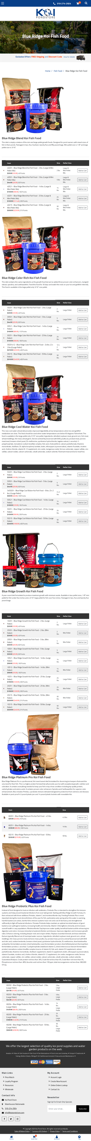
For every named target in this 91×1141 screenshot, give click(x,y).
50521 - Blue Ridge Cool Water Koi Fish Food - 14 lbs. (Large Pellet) (30, 501)
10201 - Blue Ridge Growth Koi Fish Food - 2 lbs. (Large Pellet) (28, 622)
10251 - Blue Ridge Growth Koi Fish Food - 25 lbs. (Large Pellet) (29, 678)
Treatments (80, 1053)
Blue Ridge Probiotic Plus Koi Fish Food (26, 906)
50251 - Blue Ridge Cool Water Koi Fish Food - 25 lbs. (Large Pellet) (30, 510)
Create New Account (59, 1081)
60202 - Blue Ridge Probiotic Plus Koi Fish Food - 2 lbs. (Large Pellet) (27, 986)
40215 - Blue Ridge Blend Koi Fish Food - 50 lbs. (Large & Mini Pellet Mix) (29, 206)
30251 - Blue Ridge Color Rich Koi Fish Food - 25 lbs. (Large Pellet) (29, 337)
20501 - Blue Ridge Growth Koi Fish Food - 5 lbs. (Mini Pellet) (28, 641)
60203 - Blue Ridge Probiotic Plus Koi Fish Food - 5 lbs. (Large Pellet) (27, 996)
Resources (9, 1085)
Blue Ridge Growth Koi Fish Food (22, 591)
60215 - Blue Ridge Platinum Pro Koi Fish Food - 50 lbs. (30, 834)
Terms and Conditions (70, 1131)
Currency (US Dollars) (39, 1131)
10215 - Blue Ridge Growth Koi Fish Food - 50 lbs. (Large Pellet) (29, 706)
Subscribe (83, 1108)
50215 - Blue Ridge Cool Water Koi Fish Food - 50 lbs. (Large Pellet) (30, 520)
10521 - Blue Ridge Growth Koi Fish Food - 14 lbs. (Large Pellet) (29, 659)
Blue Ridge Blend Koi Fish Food (21, 138)
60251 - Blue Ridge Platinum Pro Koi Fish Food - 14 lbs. (30, 825)
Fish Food (58, 71)
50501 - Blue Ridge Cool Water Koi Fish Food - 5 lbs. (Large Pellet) (29, 483)
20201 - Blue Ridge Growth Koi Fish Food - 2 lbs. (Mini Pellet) (28, 631)
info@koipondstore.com (14, 1112)
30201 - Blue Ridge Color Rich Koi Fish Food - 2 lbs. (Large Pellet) (29, 309)
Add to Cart (82, 170)
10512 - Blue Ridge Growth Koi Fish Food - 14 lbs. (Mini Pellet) (28, 669)
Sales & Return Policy (22, 1131)
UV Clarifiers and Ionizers (46, 1056)
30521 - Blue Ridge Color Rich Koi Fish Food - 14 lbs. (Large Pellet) (29, 327)
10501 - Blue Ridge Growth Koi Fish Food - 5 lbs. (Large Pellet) (28, 650)
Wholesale (9, 1089)
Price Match (9, 1077)
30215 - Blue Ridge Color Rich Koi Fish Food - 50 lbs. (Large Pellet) (29, 355)
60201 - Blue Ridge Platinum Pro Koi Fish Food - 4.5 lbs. (30, 816)
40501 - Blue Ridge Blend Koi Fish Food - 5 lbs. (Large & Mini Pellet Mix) (30, 178)
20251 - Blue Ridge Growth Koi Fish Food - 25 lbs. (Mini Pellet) (28, 687)
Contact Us (55, 1089)
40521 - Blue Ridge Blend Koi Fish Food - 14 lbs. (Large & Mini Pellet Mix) (29, 188)
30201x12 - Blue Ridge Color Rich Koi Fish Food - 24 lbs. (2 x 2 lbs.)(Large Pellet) (30, 346)
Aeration (9, 1053)
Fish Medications (43, 1053)
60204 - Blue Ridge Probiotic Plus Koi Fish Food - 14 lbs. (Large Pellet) (27, 1005)
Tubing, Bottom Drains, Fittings (26, 1056)
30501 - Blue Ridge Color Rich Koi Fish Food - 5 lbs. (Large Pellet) (29, 318)
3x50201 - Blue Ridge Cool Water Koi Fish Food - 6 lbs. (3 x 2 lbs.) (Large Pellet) (30, 492)
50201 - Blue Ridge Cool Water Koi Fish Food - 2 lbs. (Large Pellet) (29, 473)
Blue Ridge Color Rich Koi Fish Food (24, 278)
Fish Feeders (24, 1053)
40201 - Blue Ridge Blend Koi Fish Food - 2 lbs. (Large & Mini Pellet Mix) (30, 169)
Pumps (71, 1053)
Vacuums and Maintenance (65, 1056)
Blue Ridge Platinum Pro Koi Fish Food (26, 777)
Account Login (56, 1077)
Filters (16, 1053)
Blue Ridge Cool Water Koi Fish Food (25, 426)
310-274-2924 (64, 3)
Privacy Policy (55, 1131)
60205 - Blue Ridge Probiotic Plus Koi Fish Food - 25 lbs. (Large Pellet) (27, 1016)
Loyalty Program (11, 1081)
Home (47, 71)
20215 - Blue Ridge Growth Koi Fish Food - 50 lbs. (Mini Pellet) (28, 696)
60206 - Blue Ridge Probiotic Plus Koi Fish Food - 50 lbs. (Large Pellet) (27, 1026)
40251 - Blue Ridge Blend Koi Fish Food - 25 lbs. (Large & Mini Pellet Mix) (29, 197)
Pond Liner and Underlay (59, 1053)
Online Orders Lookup (59, 1085)
